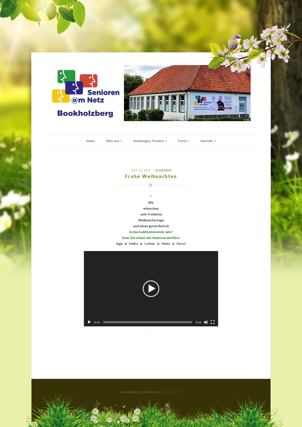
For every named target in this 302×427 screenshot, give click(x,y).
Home (90, 141)
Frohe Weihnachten (151, 176)
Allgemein (163, 170)
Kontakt (207, 141)
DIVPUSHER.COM (170, 392)
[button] (151, 288)
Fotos (182, 141)
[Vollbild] (213, 322)
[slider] (147, 322)
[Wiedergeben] (89, 322)
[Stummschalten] (206, 322)
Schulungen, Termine (148, 141)
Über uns (112, 141)
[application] (151, 288)
